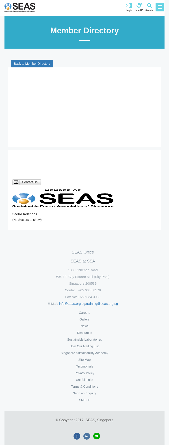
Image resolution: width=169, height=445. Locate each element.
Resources (84, 333)
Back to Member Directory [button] (32, 63)
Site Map (84, 359)
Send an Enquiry (84, 393)
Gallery (84, 319)
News (84, 326)
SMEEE (84, 400)
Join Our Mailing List (84, 346)
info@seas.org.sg (72, 303)
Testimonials (84, 366)
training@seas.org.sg (102, 303)
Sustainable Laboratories (84, 339)
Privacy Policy (84, 373)
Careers (84, 312)
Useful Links (84, 380)
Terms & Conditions (84, 386)
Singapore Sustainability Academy (84, 353)
